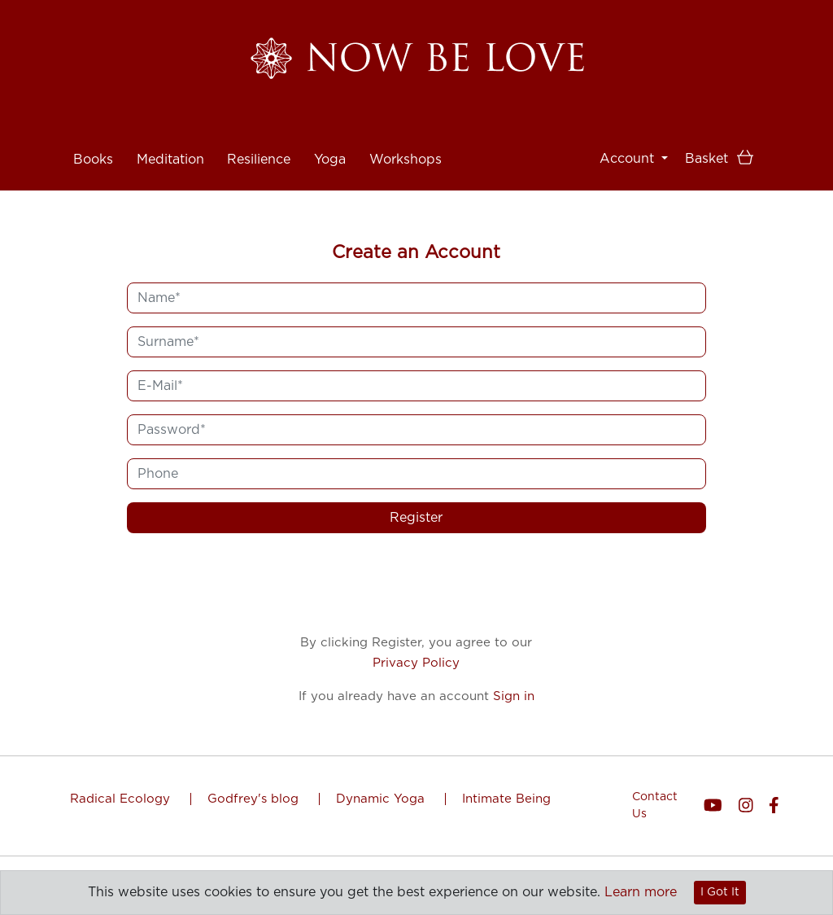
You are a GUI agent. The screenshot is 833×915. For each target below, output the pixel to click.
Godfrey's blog (255, 799)
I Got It (719, 892)
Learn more (640, 892)
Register (416, 517)
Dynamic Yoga (382, 799)
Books (93, 139)
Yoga (330, 139)
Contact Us (655, 805)
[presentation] (416, 584)
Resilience (258, 139)
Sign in (513, 696)
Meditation (170, 139)
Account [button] (629, 158)
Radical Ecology (122, 799)
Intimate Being (506, 799)
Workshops (405, 139)
